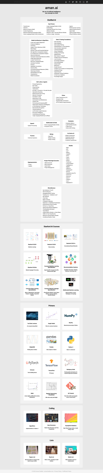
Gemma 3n (68, 174)
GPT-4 (67, 155)
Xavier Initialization (58, 51)
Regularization (57, 54)
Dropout (32, 64)
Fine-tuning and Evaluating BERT (40, 103)
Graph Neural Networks (36, 58)
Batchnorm (56, 65)
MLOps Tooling (51, 138)
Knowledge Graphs (58, 76)
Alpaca (67, 159)
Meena (67, 152)
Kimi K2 (68, 171)
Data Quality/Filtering (59, 45)
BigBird (68, 166)
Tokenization (35, 88)
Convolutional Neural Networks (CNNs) (39, 69)
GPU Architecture (47, 191)
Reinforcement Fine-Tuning (39, 93)
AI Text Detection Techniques (39, 106)
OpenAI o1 (68, 168)
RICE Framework (48, 164)
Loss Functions (57, 59)
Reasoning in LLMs (37, 98)
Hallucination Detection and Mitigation (41, 104)
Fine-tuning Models (58, 62)
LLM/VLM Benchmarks (71, 124)
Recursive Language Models (37, 61)
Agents (71, 26)
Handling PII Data (58, 70)
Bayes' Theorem (46, 199)
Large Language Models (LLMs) (54, 26)
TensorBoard (46, 210)
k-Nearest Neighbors (35, 44)
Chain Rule (45, 198)
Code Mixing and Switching (39, 114)
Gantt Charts (47, 166)
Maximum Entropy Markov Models (50, 215)
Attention (25, 27)
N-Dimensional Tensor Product (50, 204)
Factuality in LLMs (37, 96)
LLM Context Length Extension (39, 111)
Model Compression (70, 135)
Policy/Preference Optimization (76, 34)
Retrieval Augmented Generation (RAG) (32, 32)
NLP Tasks (35, 85)
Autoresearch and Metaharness (40, 100)
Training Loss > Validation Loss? (50, 195)
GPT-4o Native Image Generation (63, 102)
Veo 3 (67, 181)
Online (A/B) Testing (70, 128)
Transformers (26, 26)
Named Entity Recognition (38, 107)
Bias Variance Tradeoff (59, 56)
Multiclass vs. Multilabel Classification (51, 202)
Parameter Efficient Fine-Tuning (54, 29)
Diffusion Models (51, 31)
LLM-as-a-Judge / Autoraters (53, 34)
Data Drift (50, 136)
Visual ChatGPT (69, 163)
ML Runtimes (46, 196)
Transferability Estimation (48, 209)
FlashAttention (34, 74)
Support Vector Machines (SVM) (38, 47)
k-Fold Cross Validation (59, 75)
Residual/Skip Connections (62, 100)
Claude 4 (68, 179)
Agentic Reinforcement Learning (76, 29)
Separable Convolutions (36, 66)
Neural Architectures (35, 55)
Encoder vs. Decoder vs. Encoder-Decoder (42, 90)
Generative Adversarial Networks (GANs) (40, 56)
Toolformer (68, 162)
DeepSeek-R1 (69, 170)
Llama (67, 157)
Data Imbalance (57, 43)
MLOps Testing (51, 139)
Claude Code (35, 101)
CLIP (67, 151)
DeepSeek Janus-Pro (71, 173)
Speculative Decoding (37, 92)
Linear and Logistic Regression (38, 42)
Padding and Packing (59, 52)
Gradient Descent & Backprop (61, 57)
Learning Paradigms (58, 49)
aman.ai (17, 2)
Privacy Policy (57, 471)
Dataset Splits (57, 64)
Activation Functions (35, 63)
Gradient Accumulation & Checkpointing (63, 68)
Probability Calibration (48, 201)
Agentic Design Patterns (74, 32)
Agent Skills (72, 31)
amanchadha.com (48, 471)
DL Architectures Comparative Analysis (39, 53)
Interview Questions (32, 138)
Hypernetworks (57, 71)
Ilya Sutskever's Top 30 (48, 190)
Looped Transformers (35, 60)
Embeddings (49, 27)
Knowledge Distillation (59, 60)
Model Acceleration (35, 75)
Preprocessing (36, 87)
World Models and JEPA (36, 72)
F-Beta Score (69, 126)
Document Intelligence (38, 112)
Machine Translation (37, 95)
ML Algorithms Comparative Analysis (39, 52)
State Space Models (35, 71)
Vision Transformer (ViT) (61, 97)
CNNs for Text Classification (49, 214)
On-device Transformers (71, 140)
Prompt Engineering (37, 84)
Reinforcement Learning (74, 27)
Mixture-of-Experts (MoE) (29, 29)
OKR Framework (48, 162)
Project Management (49, 167)
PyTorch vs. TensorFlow (48, 206)
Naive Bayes (33, 48)
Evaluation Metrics (70, 123)
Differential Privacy (70, 138)
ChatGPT (68, 154)
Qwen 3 (68, 178)
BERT (67, 147)
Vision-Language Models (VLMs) (51, 124)
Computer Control (48, 126)
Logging (30, 166)
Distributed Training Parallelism (61, 73)
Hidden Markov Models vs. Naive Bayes (52, 212)
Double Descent (57, 67)
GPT (67, 149)
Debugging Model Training (49, 193)
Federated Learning (70, 137)
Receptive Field (59, 99)
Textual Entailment (37, 109)
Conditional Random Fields (49, 217)
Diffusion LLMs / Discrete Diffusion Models (56, 32)
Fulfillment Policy (66, 471)
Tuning (29, 164)
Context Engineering (28, 31)
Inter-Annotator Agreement (60, 48)
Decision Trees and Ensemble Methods (39, 50)
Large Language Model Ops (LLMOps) (41, 115)
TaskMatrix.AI (69, 165)
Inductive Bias (34, 67)
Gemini (67, 160)
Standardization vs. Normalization (62, 46)
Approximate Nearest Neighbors (50, 207)
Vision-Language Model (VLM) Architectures (33, 34)
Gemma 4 (68, 176)
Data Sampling (57, 41)
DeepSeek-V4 (69, 182)
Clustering (33, 45)
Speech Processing (32, 125)
